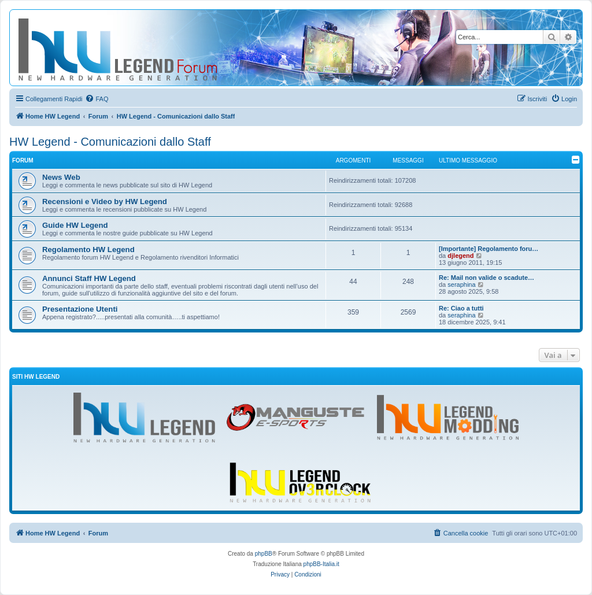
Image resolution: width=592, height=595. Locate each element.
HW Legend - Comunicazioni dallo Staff (110, 141)
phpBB (263, 553)
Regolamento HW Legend (88, 249)
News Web (61, 177)
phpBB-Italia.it (321, 564)
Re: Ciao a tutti (461, 308)
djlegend (460, 255)
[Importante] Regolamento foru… (488, 248)
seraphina (461, 284)
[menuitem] (96, 99)
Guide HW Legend (75, 225)
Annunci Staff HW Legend (89, 278)
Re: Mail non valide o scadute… (486, 277)
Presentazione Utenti (79, 309)
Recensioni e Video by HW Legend (104, 201)
